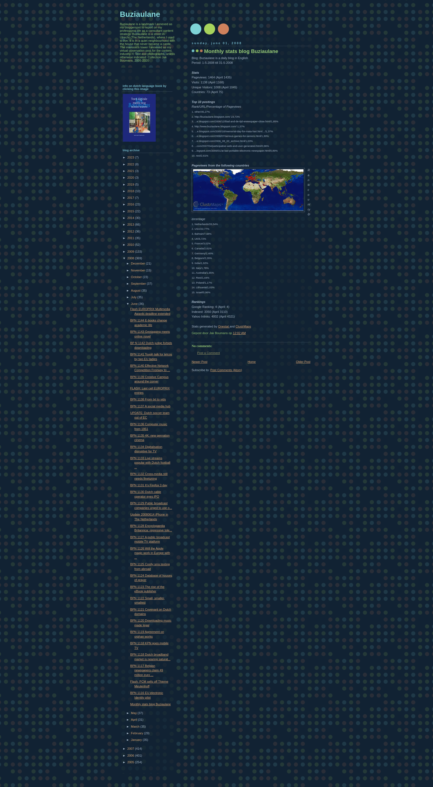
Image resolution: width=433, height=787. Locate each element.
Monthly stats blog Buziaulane (150, 704)
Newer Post (199, 361)
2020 (131, 177)
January (136, 739)
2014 (131, 218)
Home (252, 361)
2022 (131, 164)
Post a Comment (208, 353)
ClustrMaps (243, 326)
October (136, 277)
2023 (131, 157)
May (134, 713)
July (134, 297)
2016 (131, 204)
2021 (131, 171)
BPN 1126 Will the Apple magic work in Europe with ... (150, 553)
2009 (131, 251)
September (139, 283)
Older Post (303, 361)
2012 (131, 231)
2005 (131, 762)
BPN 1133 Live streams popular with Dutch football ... (150, 462)
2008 (131, 258)
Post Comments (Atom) (226, 370)
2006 (131, 755)
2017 (131, 197)
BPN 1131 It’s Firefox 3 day (148, 485)
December (138, 263)
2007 (131, 748)
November (138, 270)
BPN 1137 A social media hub (150, 406)
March (135, 726)
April (134, 719)
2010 (131, 244)
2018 (131, 191)
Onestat (224, 326)
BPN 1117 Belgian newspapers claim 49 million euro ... (146, 670)
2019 (131, 184)
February (137, 733)
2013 (131, 224)
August (136, 290)
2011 (131, 238)
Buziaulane (140, 14)
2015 (131, 211)
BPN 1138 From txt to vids (148, 399)
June (134, 303)
